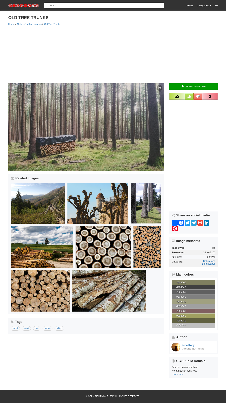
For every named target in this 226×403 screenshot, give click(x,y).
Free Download (193, 86)
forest (15, 328)
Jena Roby (188, 345)
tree (37, 328)
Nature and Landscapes (208, 262)
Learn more (178, 374)
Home (189, 5)
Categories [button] (204, 5)
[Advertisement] (113, 54)
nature (47, 328)
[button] (216, 5)
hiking (59, 328)
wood (26, 328)
